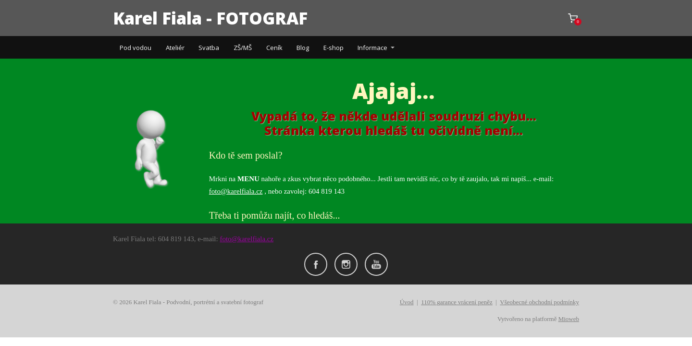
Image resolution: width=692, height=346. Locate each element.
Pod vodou (135, 47)
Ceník (274, 47)
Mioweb (568, 318)
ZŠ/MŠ (243, 47)
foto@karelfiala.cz (236, 191)
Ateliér (175, 47)
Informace (372, 47)
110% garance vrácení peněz (457, 302)
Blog (303, 47)
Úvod (407, 302)
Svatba (208, 47)
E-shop (333, 47)
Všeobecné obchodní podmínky (539, 302)
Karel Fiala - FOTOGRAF (210, 18)
